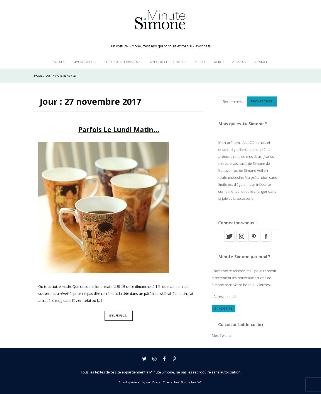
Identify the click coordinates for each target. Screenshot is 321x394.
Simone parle (83, 62)
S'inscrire (223, 308)
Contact (261, 62)
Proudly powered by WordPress (139, 382)
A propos (239, 62)
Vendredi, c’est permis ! (166, 62)
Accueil (59, 62)
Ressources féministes (121, 62)
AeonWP (196, 382)
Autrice (200, 62)
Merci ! (219, 62)
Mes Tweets (221, 335)
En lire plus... (121, 317)
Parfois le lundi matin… (118, 129)
